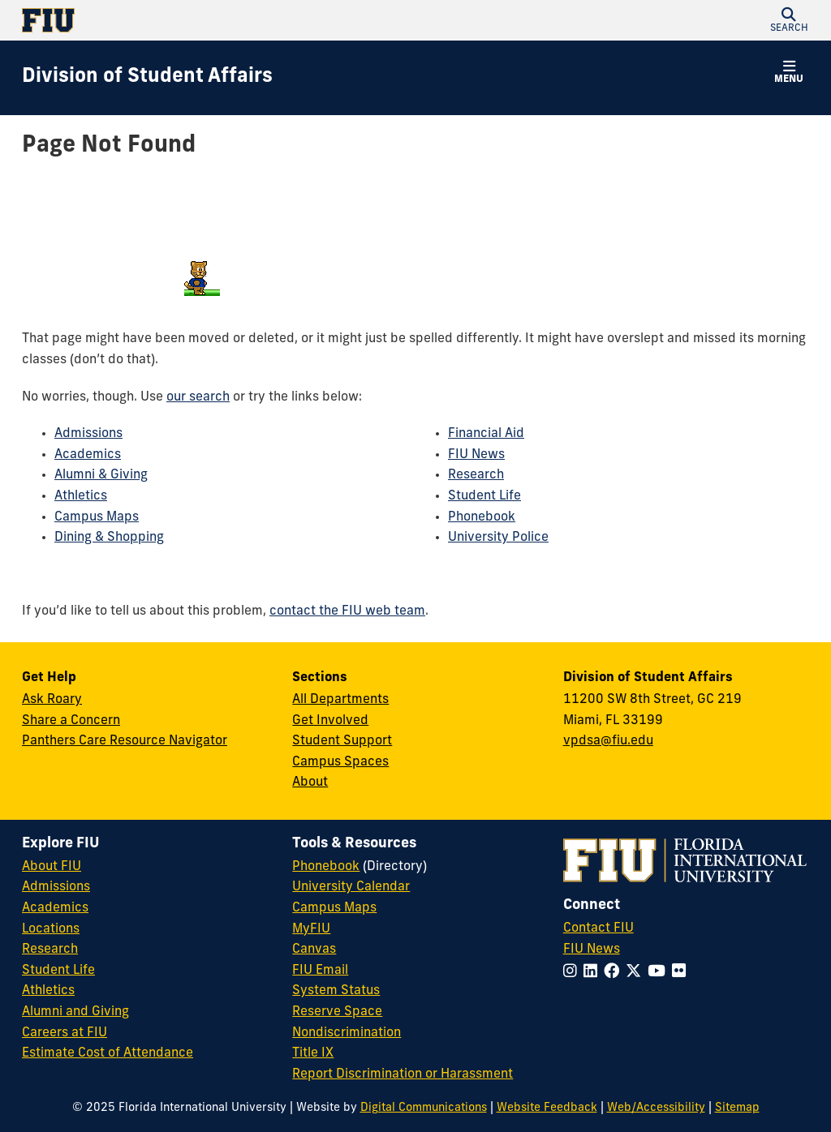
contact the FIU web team (347, 611)
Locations (51, 929)
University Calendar (351, 887)
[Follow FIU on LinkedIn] (593, 972)
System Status (336, 990)
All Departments (340, 699)
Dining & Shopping (109, 537)
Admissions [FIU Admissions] (56, 887)
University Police (498, 537)
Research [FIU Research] (50, 949)
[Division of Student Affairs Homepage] (147, 78)
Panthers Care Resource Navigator (124, 741)
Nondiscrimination (346, 1033)
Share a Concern (71, 720)
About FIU (51, 866)
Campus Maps (96, 517)
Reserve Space (337, 1012)
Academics (87, 454)
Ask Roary (52, 699)
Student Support (342, 741)
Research (476, 475)
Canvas (314, 949)
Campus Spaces (340, 762)
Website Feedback (547, 1108)
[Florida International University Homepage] (219, 20)
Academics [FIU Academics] (55, 908)
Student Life (484, 496)
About (310, 782)
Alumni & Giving (101, 475)
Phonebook (481, 517)
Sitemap (737, 1108)
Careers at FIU (64, 1033)
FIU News (476, 454)
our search (198, 397)
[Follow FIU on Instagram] (573, 972)
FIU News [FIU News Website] (591, 949)
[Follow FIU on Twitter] (637, 972)
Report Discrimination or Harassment (402, 1074)
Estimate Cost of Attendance (107, 1053)
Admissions (88, 433)
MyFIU (311, 929)
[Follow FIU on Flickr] (682, 972)
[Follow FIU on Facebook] (615, 972)
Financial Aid (486, 433)
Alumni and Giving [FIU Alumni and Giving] (75, 1012)
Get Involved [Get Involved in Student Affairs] (330, 720)
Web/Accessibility (656, 1108)
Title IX (313, 1053)
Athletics (80, 496)
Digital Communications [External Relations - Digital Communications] (423, 1108)
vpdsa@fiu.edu (608, 741)
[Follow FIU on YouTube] (660, 972)
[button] (789, 20)
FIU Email (320, 970)
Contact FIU (598, 928)
